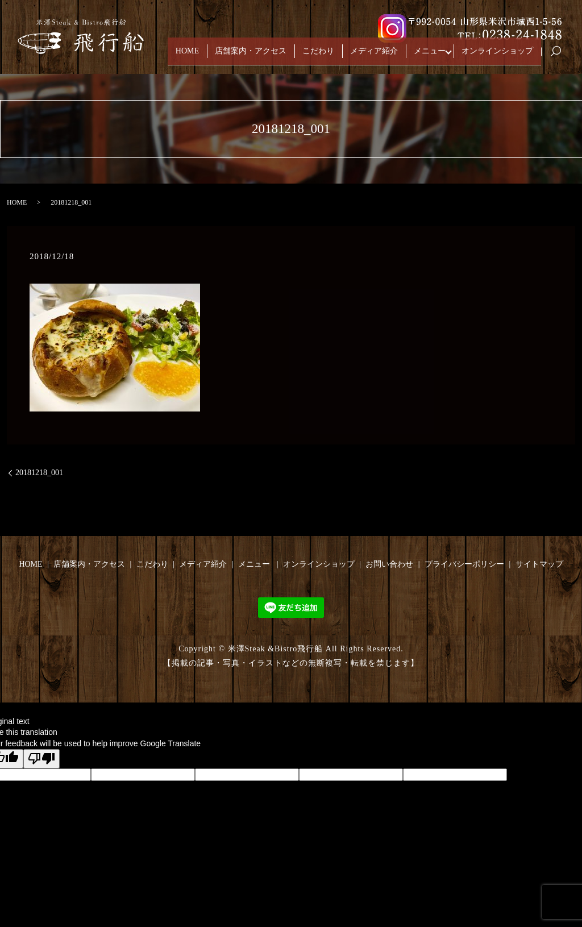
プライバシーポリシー (464, 564)
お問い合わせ (389, 564)
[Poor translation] (41, 758)
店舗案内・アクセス (250, 56)
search (560, 56)
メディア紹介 (374, 56)
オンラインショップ (497, 56)
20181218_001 (39, 472)
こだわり (318, 56)
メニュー (430, 56)
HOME (187, 56)
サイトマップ (539, 564)
